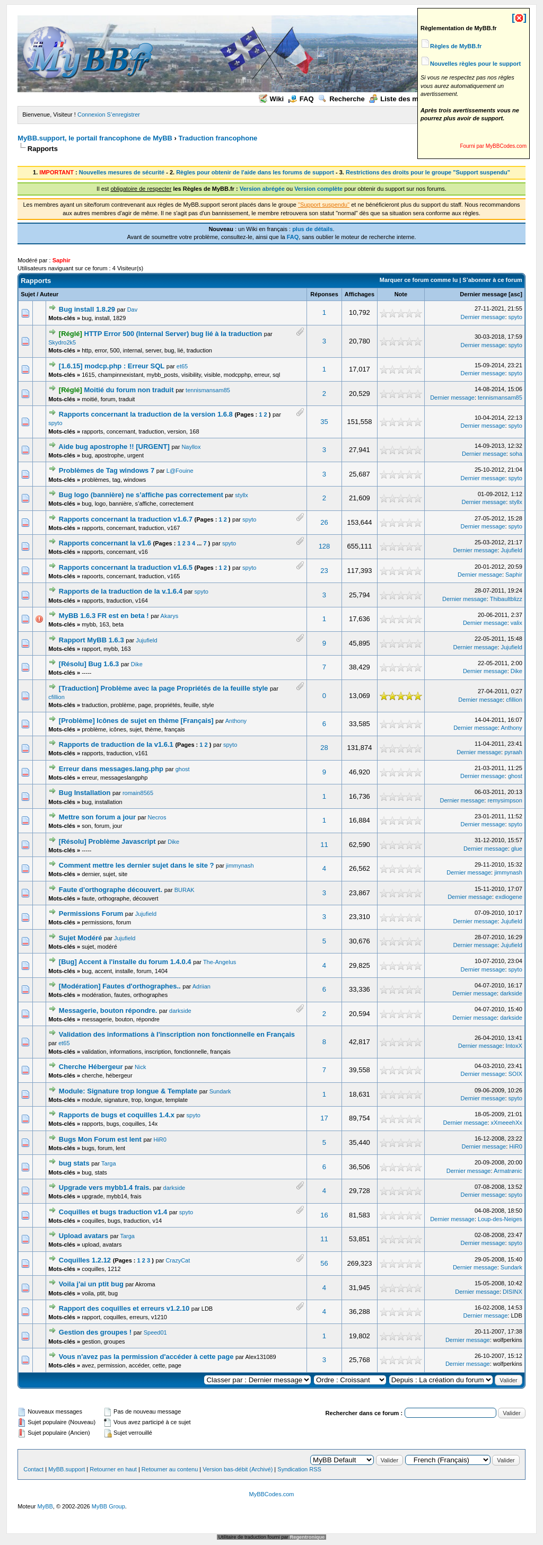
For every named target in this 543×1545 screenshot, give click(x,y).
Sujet (28, 294)
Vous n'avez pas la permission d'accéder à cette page (146, 1357)
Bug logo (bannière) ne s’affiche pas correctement (141, 495)
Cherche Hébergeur (91, 1067)
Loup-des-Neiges (500, 1219)
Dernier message (483, 294)
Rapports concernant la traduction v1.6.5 (125, 567)
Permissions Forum (91, 913)
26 (324, 522)
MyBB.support (66, 1469)
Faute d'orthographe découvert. (110, 890)
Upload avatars (83, 1236)
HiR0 (159, 1139)
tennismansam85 (208, 390)
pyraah (513, 752)
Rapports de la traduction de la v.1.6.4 (120, 591)
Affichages (359, 294)
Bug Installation (85, 793)
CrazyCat (177, 1260)
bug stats (74, 1163)
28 (324, 748)
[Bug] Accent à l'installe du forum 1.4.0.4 (125, 962)
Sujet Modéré (80, 938)
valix (516, 623)
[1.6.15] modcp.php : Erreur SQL (111, 366)
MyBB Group (108, 1506)
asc (515, 294)
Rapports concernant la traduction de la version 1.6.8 (146, 414)
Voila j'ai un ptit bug (91, 1284)
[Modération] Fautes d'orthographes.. (120, 986)
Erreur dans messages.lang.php (111, 769)
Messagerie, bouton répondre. (108, 1010)
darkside (511, 993)
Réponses (324, 294)
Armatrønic (508, 1171)
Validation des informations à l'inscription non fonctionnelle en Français (177, 1034)
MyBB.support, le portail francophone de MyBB (94, 138)
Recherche (341, 99)
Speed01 (155, 1332)
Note (401, 294)
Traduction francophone (218, 138)
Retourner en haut (113, 1469)
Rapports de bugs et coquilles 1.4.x (116, 1115)
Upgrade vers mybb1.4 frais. (105, 1187)
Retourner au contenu (170, 1469)
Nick (140, 1067)
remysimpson (504, 800)
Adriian (201, 986)
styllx (241, 495)
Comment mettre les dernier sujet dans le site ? (136, 865)
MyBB (45, 1506)
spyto (515, 317)
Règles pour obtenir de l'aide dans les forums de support (255, 172)
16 (324, 1215)
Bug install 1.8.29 (87, 309)
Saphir (513, 574)
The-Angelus (219, 962)
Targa (108, 1163)
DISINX (512, 1291)
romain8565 (137, 793)
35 (324, 422)
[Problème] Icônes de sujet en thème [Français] (136, 721)
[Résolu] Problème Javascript (107, 841)
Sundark (220, 1091)
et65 (182, 366)
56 (324, 1263)
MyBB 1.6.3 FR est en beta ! (104, 616)
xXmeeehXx (506, 1122)
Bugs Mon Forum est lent (100, 1139)
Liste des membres (406, 99)
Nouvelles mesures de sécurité (121, 172)
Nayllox (190, 447)
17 (324, 1118)
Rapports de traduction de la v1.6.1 (116, 744)
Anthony (236, 721)
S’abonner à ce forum (492, 280)
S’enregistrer (123, 114)
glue (516, 848)
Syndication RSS (299, 1469)
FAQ (301, 99)
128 (324, 546)
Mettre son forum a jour (97, 817)
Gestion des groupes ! (95, 1332)
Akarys (170, 616)
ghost (183, 769)
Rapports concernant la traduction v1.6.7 (125, 519)
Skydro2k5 (62, 342)
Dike (137, 664)
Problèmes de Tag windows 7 (106, 470)
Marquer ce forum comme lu (419, 280)
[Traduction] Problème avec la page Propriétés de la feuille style (163, 688)
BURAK (184, 890)
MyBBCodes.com (271, 1494)
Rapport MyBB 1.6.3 (91, 640)
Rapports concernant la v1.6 (105, 543)
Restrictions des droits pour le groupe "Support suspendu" (428, 172)
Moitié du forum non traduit (129, 390)
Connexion (91, 114)
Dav (132, 309)
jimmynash (240, 865)
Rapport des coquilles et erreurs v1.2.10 (124, 1308)
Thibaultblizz (506, 599)
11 (324, 845)
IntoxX (514, 1046)
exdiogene (508, 897)
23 (324, 571)
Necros (157, 817)
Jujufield (511, 550)
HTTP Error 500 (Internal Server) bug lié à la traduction (173, 334)
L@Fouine (180, 470)
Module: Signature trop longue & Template (128, 1091)
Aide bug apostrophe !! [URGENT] (113, 447)
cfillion (56, 697)
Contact (33, 1469)
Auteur (49, 294)
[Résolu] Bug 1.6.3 (89, 664)
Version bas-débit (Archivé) (238, 1469)
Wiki (271, 99)
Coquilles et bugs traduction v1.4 (113, 1212)
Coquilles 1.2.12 (85, 1260)
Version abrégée (262, 189)
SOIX (515, 1074)
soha (516, 454)
